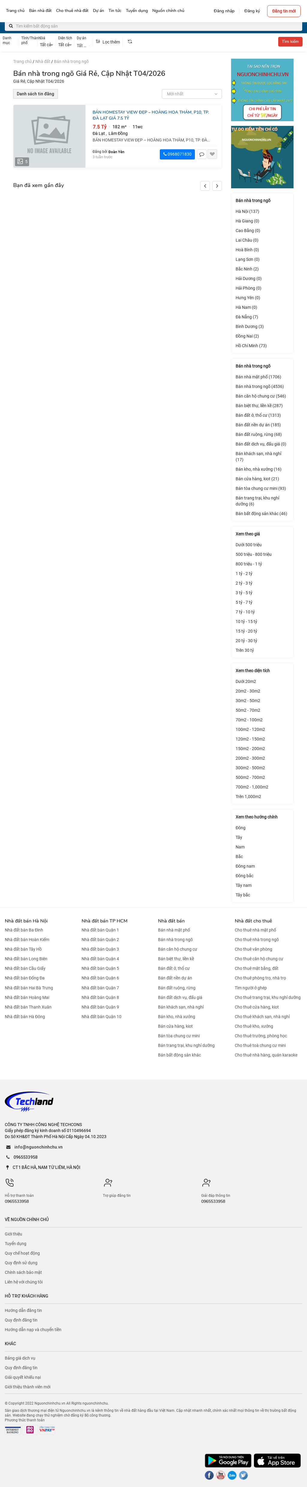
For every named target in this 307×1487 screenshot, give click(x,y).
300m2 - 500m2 (250, 767)
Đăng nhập (224, 11)
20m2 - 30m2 (248, 691)
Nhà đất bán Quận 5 (100, 968)
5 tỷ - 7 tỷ (244, 602)
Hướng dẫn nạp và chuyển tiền (33, 1329)
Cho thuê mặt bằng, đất (257, 968)
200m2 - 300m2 (250, 758)
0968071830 (177, 154)
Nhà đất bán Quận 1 (100, 930)
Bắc (239, 856)
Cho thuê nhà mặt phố (255, 930)
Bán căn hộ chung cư (177, 949)
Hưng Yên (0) (248, 297)
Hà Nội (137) (247, 211)
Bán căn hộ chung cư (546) (261, 396)
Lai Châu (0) (247, 240)
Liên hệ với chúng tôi (24, 1282)
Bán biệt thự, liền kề (176, 958)
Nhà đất (42, 61)
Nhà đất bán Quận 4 (100, 958)
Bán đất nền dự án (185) (258, 424)
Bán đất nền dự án (175, 978)
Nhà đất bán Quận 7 (100, 987)
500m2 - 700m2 (250, 777)
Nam (240, 847)
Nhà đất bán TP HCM (104, 921)
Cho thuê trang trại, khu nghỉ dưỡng (268, 997)
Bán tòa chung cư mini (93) (261, 488)
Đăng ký (252, 11)
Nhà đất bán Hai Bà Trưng (29, 987)
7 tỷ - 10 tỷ (245, 611)
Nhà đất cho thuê (253, 921)
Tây (239, 837)
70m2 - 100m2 (249, 719)
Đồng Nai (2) (247, 336)
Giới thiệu (13, 1234)
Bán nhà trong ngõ (71, 61)
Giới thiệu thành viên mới (27, 1386)
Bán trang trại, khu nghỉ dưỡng (186, 1045)
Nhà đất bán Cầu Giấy (25, 968)
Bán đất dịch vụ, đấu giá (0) (261, 444)
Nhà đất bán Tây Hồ (23, 949)
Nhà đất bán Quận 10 (101, 1016)
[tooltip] (130, 41)
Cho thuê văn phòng (253, 949)
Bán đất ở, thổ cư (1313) (258, 415)
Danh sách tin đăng (35, 94)
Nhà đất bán (171, 921)
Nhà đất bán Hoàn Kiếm (27, 939)
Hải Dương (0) (249, 278)
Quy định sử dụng (21, 1262)
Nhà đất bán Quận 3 (100, 949)
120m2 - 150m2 (250, 739)
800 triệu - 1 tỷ (249, 564)
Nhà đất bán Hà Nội (26, 921)
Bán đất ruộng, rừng (176, 987)
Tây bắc (243, 894)
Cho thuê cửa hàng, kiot (257, 1007)
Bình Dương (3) (250, 326)
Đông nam (245, 866)
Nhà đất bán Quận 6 (100, 978)
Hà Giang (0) (247, 221)
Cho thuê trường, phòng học (261, 1035)
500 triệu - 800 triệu (254, 554)
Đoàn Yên (116, 152)
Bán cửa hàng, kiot (175, 1026)
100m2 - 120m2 (250, 729)
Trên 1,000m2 (248, 796)
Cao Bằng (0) (248, 230)
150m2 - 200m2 (250, 748)
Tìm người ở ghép (251, 987)
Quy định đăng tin (21, 1320)
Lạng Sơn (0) (248, 259)
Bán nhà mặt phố (174, 930)
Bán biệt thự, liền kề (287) (259, 405)
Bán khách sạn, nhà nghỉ (181, 1007)
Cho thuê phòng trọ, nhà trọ (260, 978)
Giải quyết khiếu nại (23, 1377)
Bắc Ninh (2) (247, 269)
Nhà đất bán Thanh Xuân (28, 1007)
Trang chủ (22, 61)
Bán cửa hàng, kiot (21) (257, 478)
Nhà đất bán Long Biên (26, 958)
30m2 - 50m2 (248, 700)
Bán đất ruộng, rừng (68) (259, 434)
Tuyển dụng (15, 1243)
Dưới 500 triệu (249, 544)
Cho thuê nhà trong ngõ (257, 939)
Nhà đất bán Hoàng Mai (27, 997)
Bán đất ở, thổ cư (174, 968)
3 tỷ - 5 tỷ (244, 592)
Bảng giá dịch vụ (20, 1358)
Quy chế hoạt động (22, 1253)
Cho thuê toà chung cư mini (260, 1045)
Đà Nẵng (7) (247, 316)
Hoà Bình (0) (247, 249)
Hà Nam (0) (246, 307)
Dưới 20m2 (246, 681)
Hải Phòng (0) (248, 288)
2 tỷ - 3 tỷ (244, 583)
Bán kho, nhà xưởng (176, 1016)
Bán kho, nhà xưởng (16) (259, 469)
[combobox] (83, 44)
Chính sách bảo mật (23, 1272)
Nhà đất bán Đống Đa (25, 978)
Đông (241, 827)
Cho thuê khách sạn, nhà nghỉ (262, 1016)
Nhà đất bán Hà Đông (25, 1016)
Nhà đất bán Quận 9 (100, 1007)
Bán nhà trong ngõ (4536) (260, 386)
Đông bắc (244, 875)
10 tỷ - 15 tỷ (246, 621)
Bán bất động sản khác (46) (261, 513)
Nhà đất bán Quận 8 (100, 997)
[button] (217, 186)
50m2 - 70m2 (248, 710)
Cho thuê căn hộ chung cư (259, 958)
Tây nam (244, 885)
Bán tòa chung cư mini (179, 1035)
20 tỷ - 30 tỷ (246, 640)
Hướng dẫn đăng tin (23, 1310)
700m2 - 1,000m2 (252, 787)
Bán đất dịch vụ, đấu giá (180, 997)
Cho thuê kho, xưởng (254, 1026)
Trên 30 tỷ (245, 650)
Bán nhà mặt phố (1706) (258, 376)
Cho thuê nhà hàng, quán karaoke (266, 1055)
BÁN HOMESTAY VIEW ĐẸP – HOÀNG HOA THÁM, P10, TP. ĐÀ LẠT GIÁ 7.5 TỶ (151, 115)
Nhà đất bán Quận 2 (100, 939)
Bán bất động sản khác (179, 1055)
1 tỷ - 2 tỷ (244, 573)
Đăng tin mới (284, 11)
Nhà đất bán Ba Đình (24, 930)
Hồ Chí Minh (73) (251, 345)
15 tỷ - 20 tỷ (246, 631)
